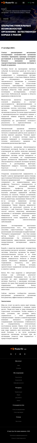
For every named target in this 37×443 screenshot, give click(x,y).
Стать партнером (18, 412)
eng (33, 2)
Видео (18, 394)
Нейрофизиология (19, 383)
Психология (18, 377)
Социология (18, 380)
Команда (18, 368)
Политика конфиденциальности (18, 435)
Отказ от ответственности (18, 438)
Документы (18, 397)
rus (29, 2)
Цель (18, 365)
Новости (4, 9)
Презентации (18, 392)
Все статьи (18, 421)
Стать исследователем (18, 409)
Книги (18, 400)
